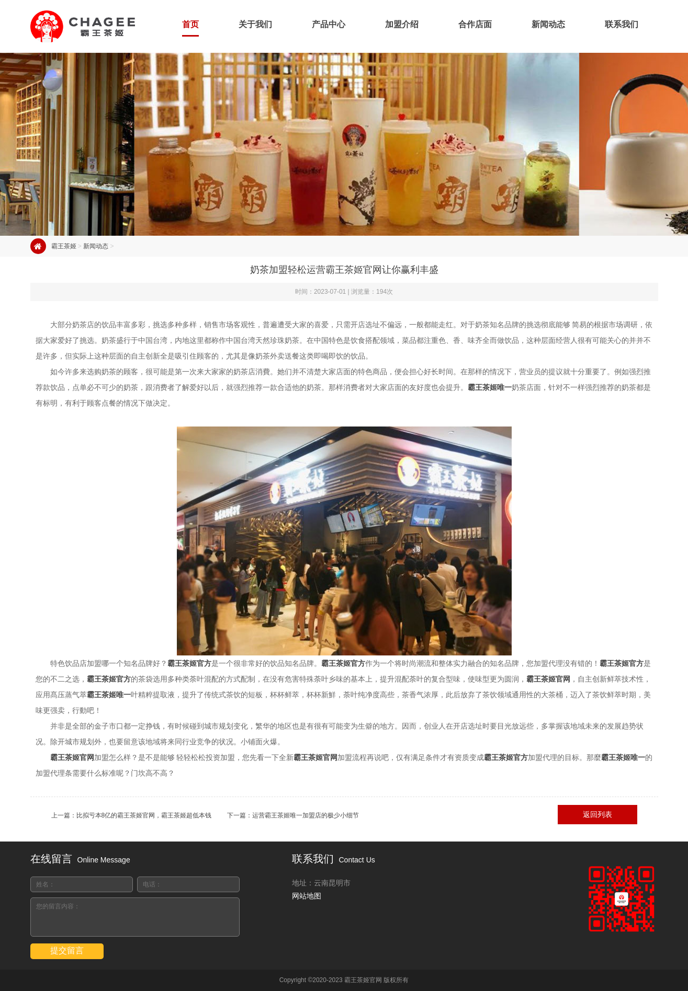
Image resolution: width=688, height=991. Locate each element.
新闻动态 (95, 246)
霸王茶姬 (63, 246)
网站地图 (306, 896)
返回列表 (597, 814)
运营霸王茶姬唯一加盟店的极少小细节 (305, 815)
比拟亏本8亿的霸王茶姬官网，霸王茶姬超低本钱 (144, 815)
